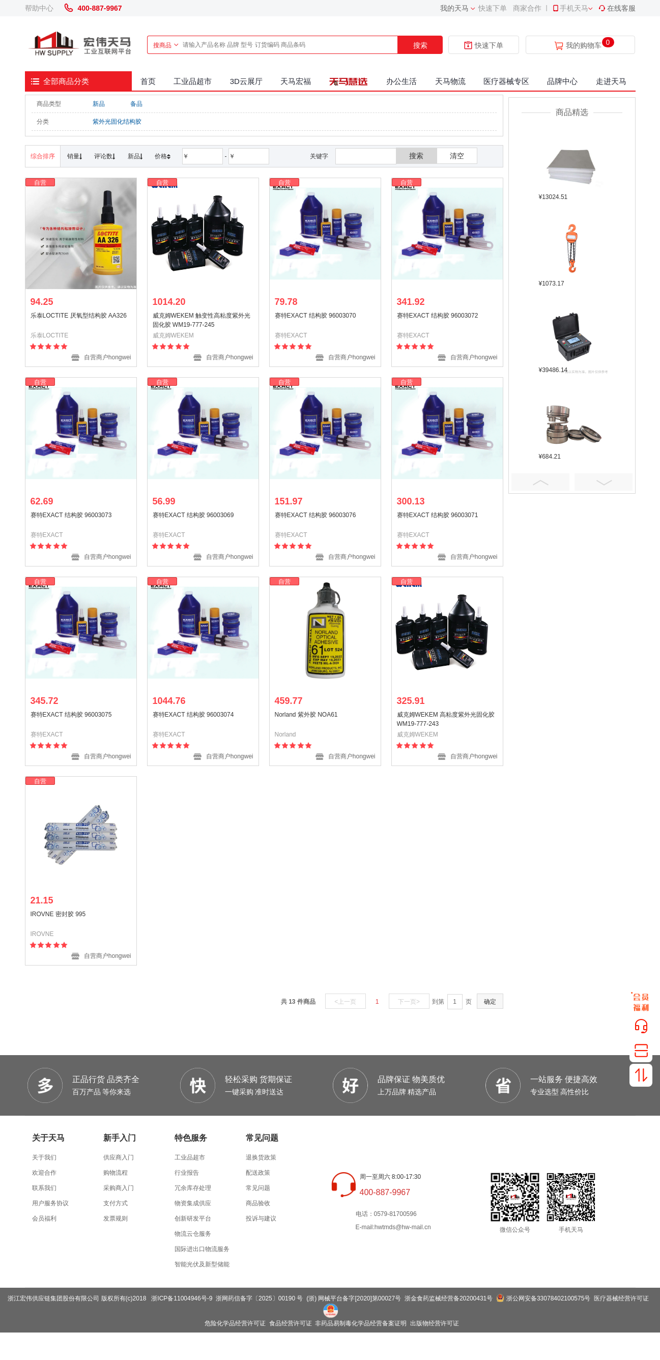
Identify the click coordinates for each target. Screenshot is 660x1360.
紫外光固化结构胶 (117, 121)
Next (604, 482)
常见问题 (258, 1188)
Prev (540, 482)
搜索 (420, 45)
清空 (457, 156)
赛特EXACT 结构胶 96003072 (437, 315)
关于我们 (44, 1157)
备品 (136, 103)
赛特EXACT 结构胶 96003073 (71, 515)
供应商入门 (118, 1157)
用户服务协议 (50, 1203)
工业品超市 (193, 81)
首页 (148, 81)
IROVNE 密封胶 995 (58, 914)
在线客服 (617, 8)
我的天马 (454, 8)
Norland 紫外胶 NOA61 (306, 714)
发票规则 (115, 1218)
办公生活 (401, 81)
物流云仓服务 (193, 1233)
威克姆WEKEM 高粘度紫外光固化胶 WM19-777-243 (446, 719)
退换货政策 (261, 1157)
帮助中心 (39, 8)
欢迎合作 (44, 1172)
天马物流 (450, 81)
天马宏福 (295, 81)
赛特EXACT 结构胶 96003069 (193, 515)
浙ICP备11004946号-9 (181, 1298)
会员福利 (44, 1218)
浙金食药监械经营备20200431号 (449, 1298)
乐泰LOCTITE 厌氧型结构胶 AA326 (79, 315)
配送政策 (258, 1172)
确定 (490, 1001)
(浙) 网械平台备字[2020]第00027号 (353, 1298)
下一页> (409, 1001)
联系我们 (44, 1188)
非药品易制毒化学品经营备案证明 (361, 1323)
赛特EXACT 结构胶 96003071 (437, 515)
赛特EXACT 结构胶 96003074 (193, 714)
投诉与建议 (261, 1218)
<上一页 (345, 1001)
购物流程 (115, 1172)
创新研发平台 (193, 1218)
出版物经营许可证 (434, 1323)
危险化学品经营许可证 (235, 1323)
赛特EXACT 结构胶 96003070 (315, 315)
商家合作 (527, 8)
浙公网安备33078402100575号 (548, 1298)
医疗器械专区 (506, 81)
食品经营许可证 (290, 1323)
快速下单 (492, 8)
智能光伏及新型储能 (202, 1264)
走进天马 (611, 81)
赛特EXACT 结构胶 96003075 (71, 714)
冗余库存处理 (193, 1188)
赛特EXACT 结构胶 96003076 (315, 515)
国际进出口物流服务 (202, 1249)
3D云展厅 (246, 81)
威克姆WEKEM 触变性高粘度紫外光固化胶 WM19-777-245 (202, 320)
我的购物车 (583, 45)
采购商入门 (118, 1188)
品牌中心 (562, 81)
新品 (99, 103)
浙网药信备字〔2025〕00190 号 (259, 1298)
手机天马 (570, 8)
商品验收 (258, 1203)
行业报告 (187, 1172)
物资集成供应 (193, 1203)
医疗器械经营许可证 (621, 1298)
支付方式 (115, 1203)
